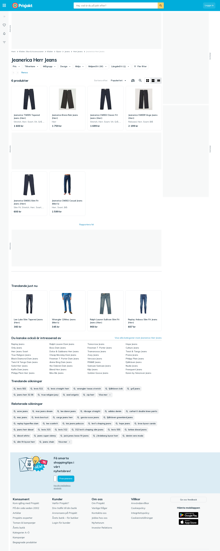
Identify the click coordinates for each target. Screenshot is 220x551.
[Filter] (4, 42)
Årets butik (19, 514)
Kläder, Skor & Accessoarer (31, 51)
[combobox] (116, 5)
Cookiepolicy (139, 494)
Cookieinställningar (142, 504)
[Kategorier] (4, 5)
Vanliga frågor (100, 494)
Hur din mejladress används (66, 472)
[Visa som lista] (153, 80)
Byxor (58, 51)
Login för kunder (62, 509)
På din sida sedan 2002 (26, 494)
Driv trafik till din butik (65, 494)
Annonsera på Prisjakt (65, 499)
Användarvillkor (140, 490)
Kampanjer (19, 524)
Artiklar (17, 499)
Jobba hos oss (100, 504)
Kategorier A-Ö (21, 519)
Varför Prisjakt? (61, 490)
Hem (13, 51)
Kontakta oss (99, 499)
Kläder (50, 51)
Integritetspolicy (141, 499)
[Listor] (4, 25)
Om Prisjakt (98, 490)
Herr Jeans (78, 51)
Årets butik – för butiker (66, 504)
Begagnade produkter (25, 529)
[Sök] (161, 5)
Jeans (67, 51)
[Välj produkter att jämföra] (133, 80)
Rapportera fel (86, 224)
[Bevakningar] (4, 34)
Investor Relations (102, 514)
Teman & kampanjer (24, 509)
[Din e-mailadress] (74, 466)
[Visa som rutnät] (147, 80)
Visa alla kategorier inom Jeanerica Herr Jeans (138, 337)
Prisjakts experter (23, 504)
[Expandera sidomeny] (4, 16)
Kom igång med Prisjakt (26, 490)
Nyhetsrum (98, 509)
